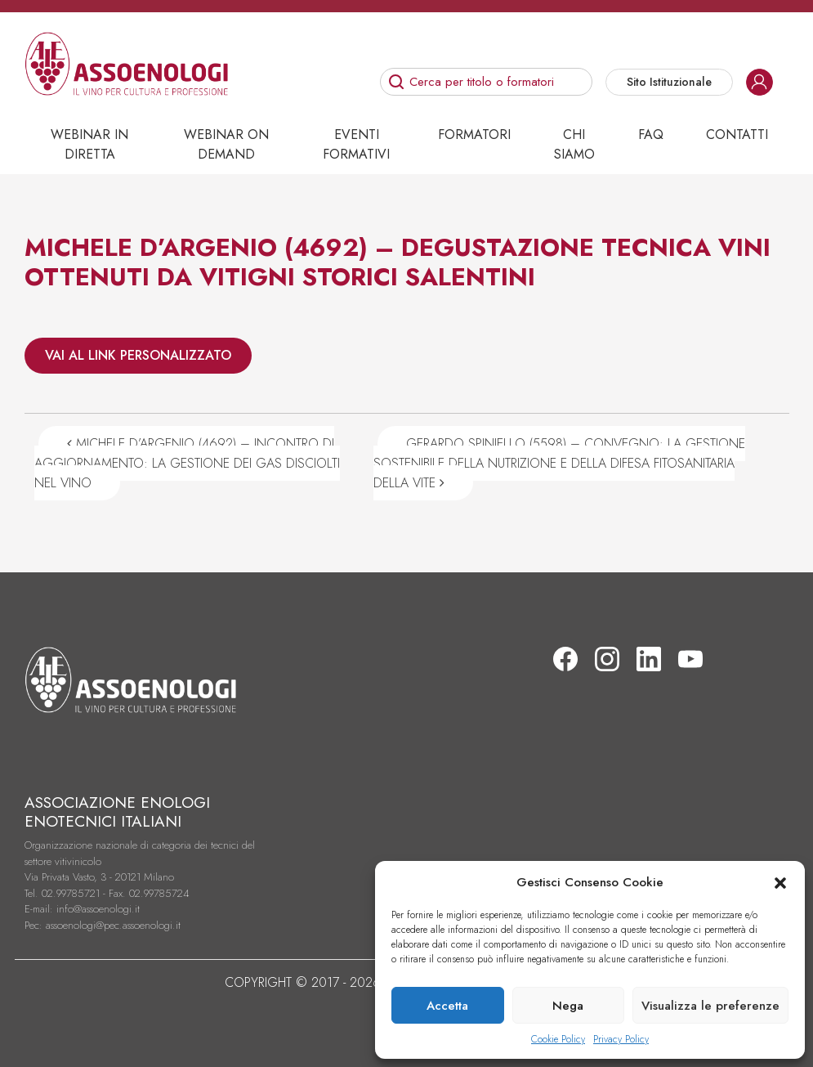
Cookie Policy (558, 1039)
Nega (567, 1006)
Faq (650, 134)
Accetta (447, 1006)
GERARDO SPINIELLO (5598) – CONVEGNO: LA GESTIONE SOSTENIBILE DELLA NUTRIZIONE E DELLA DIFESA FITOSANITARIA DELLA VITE (559, 463)
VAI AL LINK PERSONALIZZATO (138, 355)
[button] (780, 882)
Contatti (737, 134)
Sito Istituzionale (669, 82)
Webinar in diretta (89, 144)
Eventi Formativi (356, 144)
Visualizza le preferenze (710, 1006)
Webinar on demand (226, 144)
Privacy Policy (621, 1039)
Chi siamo (574, 144)
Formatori (474, 134)
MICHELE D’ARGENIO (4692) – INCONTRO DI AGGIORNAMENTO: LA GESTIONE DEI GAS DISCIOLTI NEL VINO (187, 463)
